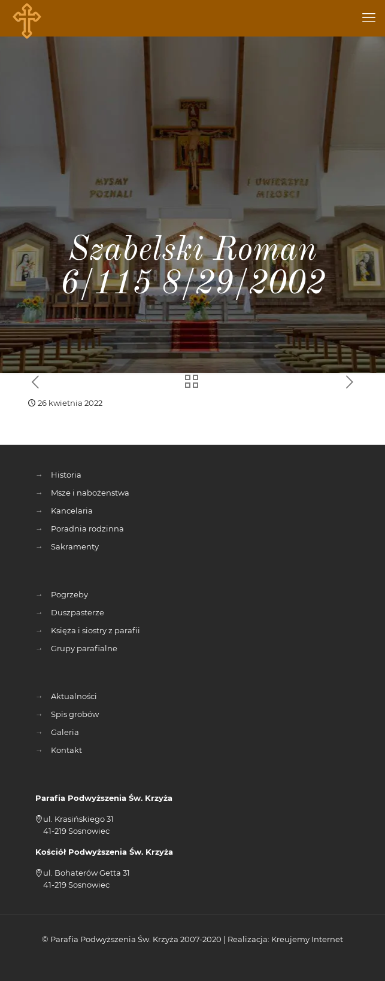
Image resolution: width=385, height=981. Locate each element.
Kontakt (66, 750)
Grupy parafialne (84, 648)
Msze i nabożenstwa (90, 492)
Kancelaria (72, 510)
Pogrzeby (69, 594)
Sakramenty (75, 546)
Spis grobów (75, 714)
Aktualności (74, 696)
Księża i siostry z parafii (95, 630)
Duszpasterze (77, 612)
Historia (66, 474)
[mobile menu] (369, 18)
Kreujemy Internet (307, 939)
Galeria (65, 732)
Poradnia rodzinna (87, 528)
